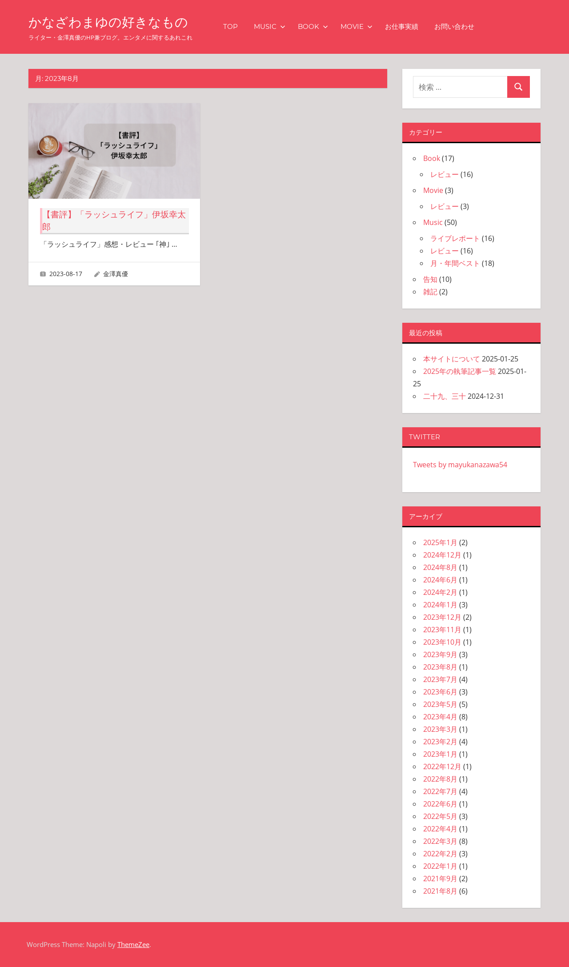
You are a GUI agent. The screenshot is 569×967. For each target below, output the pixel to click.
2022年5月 (440, 816)
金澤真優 (115, 273)
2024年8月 (440, 567)
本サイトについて (451, 359)
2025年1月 (440, 542)
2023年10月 (442, 642)
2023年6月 (440, 692)
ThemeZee (133, 944)
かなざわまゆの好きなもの (116, 21)
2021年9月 (440, 878)
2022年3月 (440, 841)
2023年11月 (442, 629)
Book (324, 26)
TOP (242, 26)
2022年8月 (440, 779)
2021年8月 (440, 891)
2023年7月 (440, 679)
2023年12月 (442, 617)
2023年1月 (440, 754)
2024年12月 (442, 555)
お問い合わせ (466, 26)
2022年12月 (442, 766)
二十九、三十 (444, 396)
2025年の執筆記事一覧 (459, 371)
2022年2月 (440, 854)
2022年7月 (440, 791)
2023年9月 (440, 654)
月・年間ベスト (455, 263)
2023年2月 (440, 741)
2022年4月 (440, 829)
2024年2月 (440, 592)
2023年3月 (440, 729)
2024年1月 (440, 605)
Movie (368, 26)
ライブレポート (455, 238)
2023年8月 (440, 667)
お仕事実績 (413, 26)
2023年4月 (440, 717)
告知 (430, 279)
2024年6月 (440, 580)
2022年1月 (440, 866)
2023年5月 (440, 704)
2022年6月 (440, 804)
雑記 (430, 292)
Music (281, 26)
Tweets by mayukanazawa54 (460, 464)
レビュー (444, 174)
